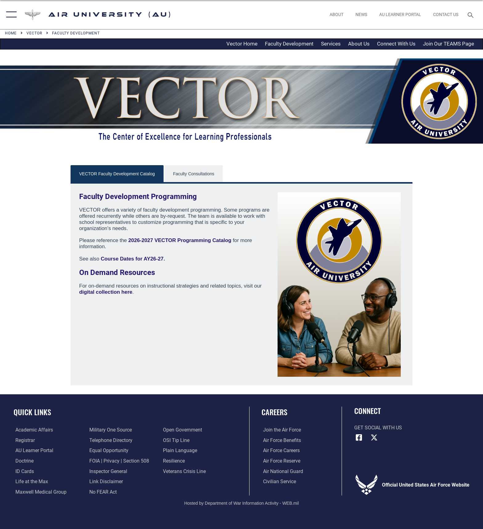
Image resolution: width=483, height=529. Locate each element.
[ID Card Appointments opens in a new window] (23, 471)
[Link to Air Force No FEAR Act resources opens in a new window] (102, 492)
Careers (274, 412)
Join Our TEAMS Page (448, 44)
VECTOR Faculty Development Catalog (117, 173)
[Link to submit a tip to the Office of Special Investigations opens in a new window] (177, 440)
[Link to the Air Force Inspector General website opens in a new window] (108, 471)
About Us (359, 44)
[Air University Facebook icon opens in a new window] (358, 437)
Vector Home (242, 44)
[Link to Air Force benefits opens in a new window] (280, 440)
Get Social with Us (378, 428)
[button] (10, 14)
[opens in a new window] (400, 14)
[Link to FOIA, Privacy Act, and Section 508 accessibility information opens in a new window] (118, 461)
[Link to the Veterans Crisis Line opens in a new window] (185, 471)
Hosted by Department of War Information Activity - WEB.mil (241, 502)
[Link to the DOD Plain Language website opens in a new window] (181, 450)
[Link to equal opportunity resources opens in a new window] (108, 450)
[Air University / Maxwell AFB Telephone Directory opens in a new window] (110, 440)
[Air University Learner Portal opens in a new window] (32, 450)
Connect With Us (396, 44)
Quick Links (32, 412)
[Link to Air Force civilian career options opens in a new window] (278, 481)
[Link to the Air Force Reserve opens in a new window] (280, 461)
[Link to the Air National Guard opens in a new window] (282, 471)
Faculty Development (289, 44)
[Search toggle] (471, 15)
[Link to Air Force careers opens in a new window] (280, 450)
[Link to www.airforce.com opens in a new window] (280, 430)
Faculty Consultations (193, 173)
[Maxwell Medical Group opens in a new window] (39, 492)
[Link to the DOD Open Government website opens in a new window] (183, 430)
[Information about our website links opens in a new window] (105, 481)
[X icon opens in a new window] (374, 437)
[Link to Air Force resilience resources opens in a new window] (174, 461)
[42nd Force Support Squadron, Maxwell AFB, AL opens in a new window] (30, 481)
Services (331, 44)
